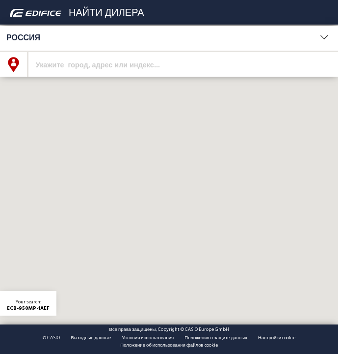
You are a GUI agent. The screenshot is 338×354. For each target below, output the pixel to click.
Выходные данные (91, 338)
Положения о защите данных (215, 338)
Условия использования (148, 338)
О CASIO (51, 338)
